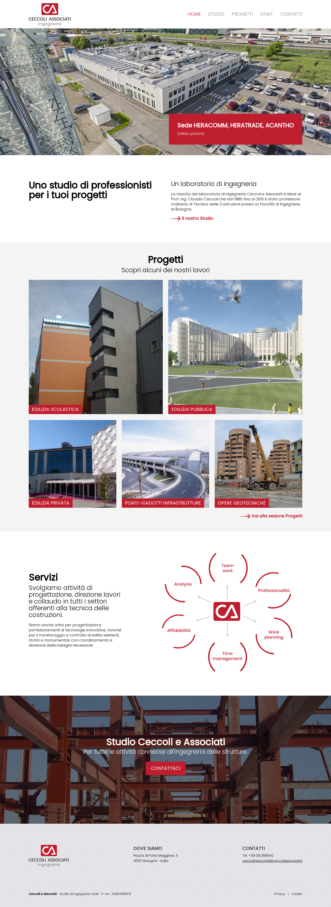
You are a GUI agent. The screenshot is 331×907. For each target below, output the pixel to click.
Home (194, 14)
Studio (216, 14)
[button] (326, 91)
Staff (266, 14)
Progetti (242, 14)
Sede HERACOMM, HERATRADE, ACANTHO (235, 125)
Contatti (291, 14)
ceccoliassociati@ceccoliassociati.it (272, 860)
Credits (297, 894)
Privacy (279, 894)
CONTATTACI (165, 768)
